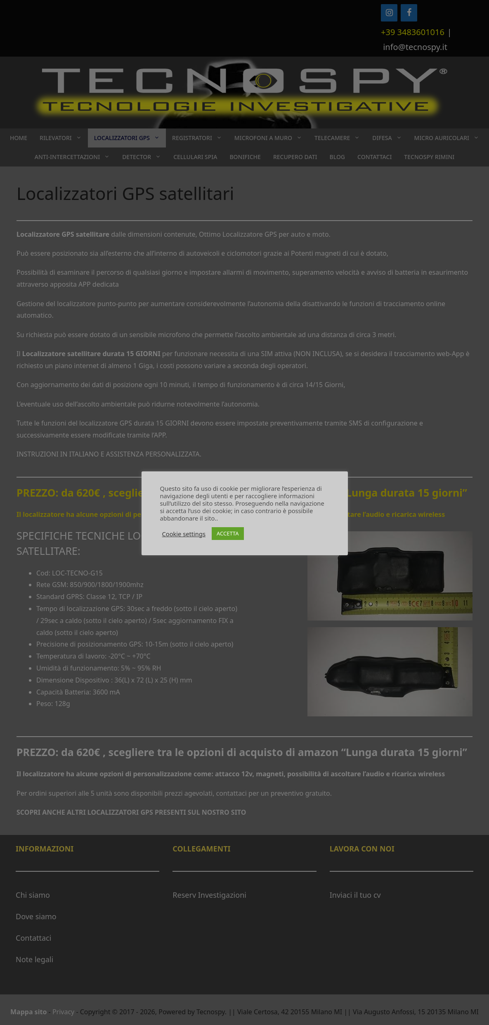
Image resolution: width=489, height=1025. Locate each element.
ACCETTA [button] (228, 533)
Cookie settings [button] (184, 533)
